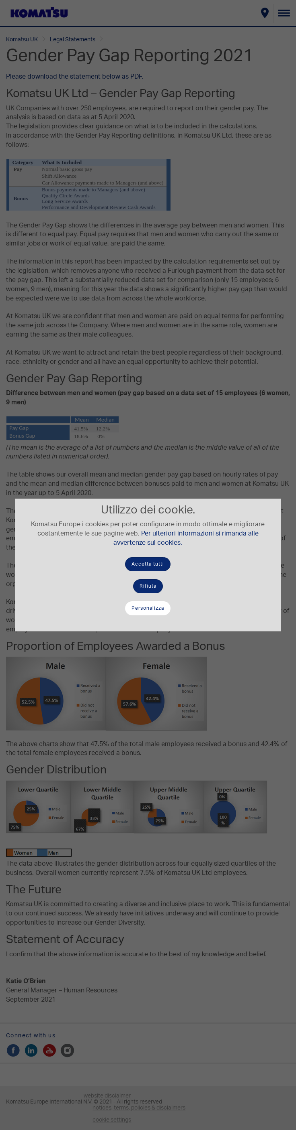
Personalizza (148, 608)
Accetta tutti (148, 564)
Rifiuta (148, 586)
